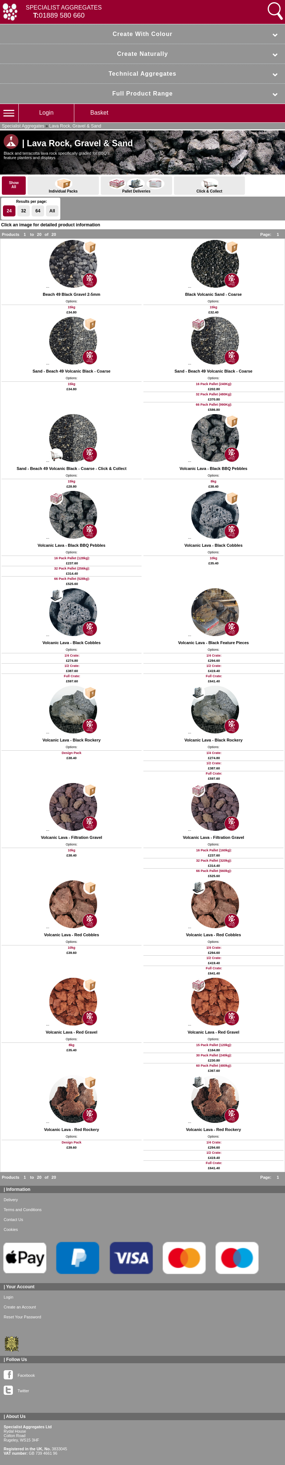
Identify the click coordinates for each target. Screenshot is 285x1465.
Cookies (11, 1229)
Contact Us (13, 1219)
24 (9, 210)
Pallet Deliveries (136, 185)
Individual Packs (63, 185)
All (52, 210)
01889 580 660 (62, 15)
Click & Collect (209, 185)
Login (46, 112)
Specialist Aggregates (23, 126)
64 (37, 210)
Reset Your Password (22, 1317)
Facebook (19, 1374)
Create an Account (20, 1307)
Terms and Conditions (23, 1209)
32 (23, 210)
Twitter (16, 1389)
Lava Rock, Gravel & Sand (75, 126)
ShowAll (14, 185)
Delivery (11, 1200)
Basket (99, 112)
